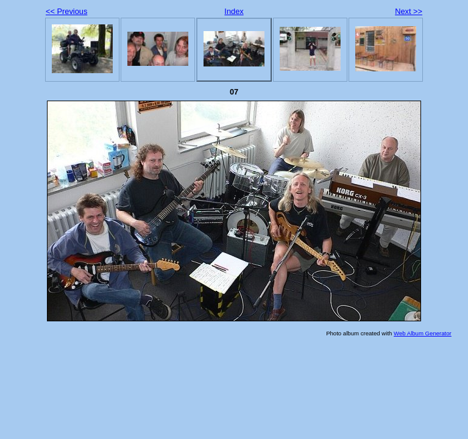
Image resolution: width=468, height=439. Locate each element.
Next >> (408, 11)
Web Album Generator (423, 333)
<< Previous (66, 11)
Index (233, 11)
